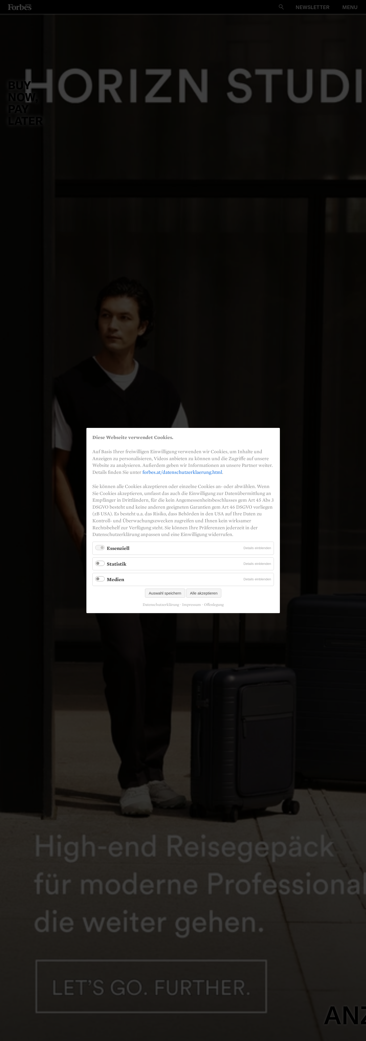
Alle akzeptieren (203, 593)
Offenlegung (214, 604)
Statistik (116, 563)
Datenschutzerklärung (161, 604)
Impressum (191, 604)
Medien (115, 579)
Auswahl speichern (165, 593)
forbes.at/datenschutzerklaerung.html (182, 472)
